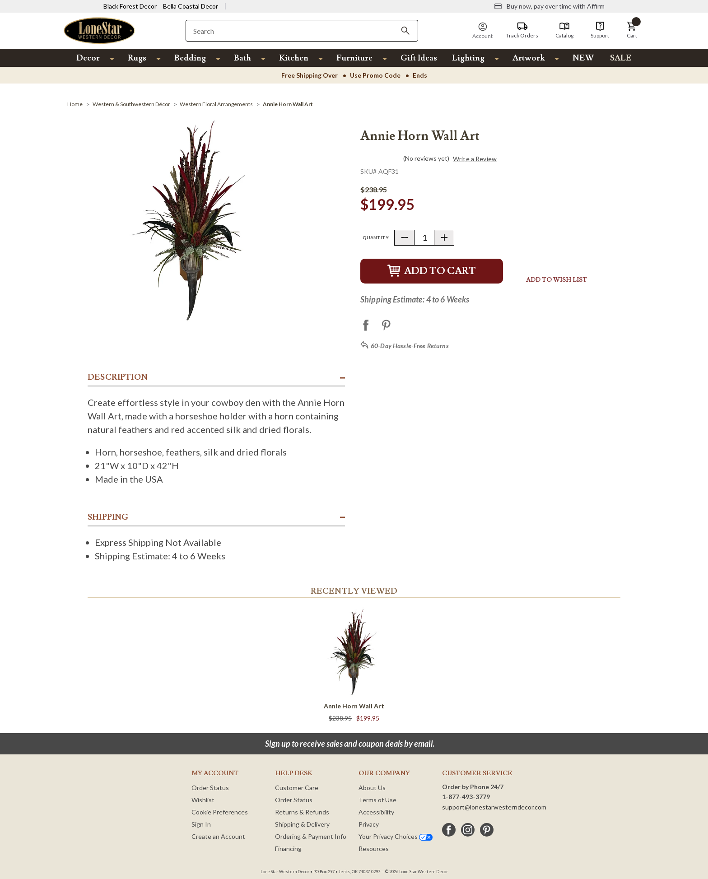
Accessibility (376, 812)
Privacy (369, 824)
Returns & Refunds (302, 812)
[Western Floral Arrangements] (216, 104)
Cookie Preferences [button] (219, 812)
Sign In (201, 824)
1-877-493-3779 (466, 796)
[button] (632, 30)
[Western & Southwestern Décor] (131, 104)
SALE (621, 58)
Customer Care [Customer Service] (296, 787)
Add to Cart (431, 271)
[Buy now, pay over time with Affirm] (549, 6)
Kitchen (293, 58)
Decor (88, 58)
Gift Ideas (419, 58)
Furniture (354, 58)
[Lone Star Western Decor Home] (99, 30)
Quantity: (376, 237)
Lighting (468, 58)
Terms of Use (377, 800)
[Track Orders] (522, 30)
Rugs (137, 58)
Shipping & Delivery (302, 824)
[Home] (75, 104)
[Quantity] (424, 238)
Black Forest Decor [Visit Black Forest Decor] (130, 6)
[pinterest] (487, 830)
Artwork (528, 58)
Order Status (210, 787)
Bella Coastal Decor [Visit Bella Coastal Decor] (190, 6)
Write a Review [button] (475, 159)
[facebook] (449, 830)
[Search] (405, 31)
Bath (242, 58)
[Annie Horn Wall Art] (288, 104)
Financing (288, 848)
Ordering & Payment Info (310, 836)
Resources (374, 848)
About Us (372, 787)
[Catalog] (564, 30)
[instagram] (468, 830)
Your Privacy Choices (396, 836)
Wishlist (202, 800)
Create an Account (218, 836)
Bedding (190, 58)
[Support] (600, 30)
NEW (583, 58)
